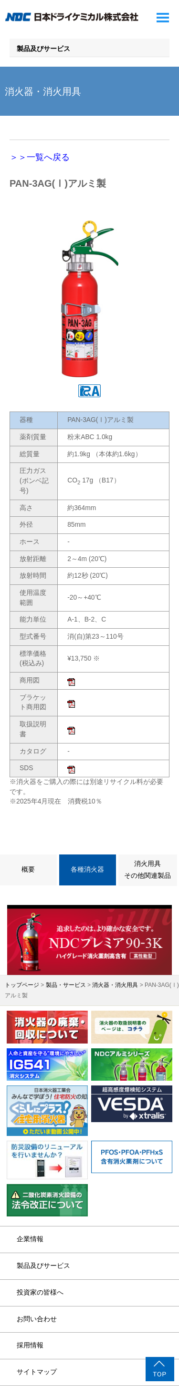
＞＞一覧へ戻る (40, 157)
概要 (28, 869)
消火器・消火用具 (115, 985)
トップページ (22, 985)
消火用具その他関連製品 (147, 869)
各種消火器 (87, 869)
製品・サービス (66, 985)
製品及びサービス (43, 48)
